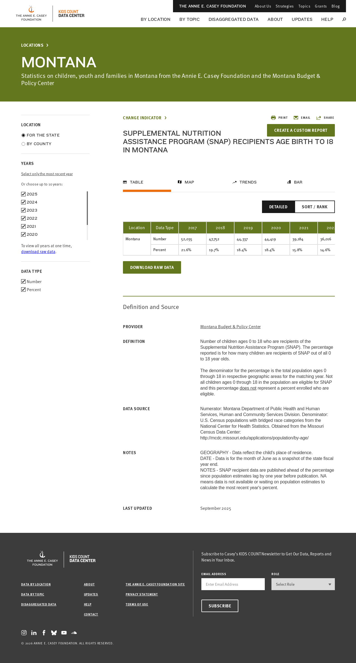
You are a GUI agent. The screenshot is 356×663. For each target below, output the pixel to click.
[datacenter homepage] (71, 14)
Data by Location (36, 584)
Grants (321, 6)
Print (279, 117)
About (275, 19)
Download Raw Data (152, 267)
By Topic (189, 19)
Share (325, 117)
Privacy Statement (142, 594)
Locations (32, 45)
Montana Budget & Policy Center (230, 327)
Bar (298, 182)
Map (189, 182)
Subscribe (220, 606)
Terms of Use (137, 604)
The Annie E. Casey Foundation (212, 6)
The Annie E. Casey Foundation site (155, 584)
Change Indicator (142, 118)
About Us (263, 6)
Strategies (285, 6)
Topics (304, 6)
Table (136, 182)
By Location (155, 19)
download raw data (38, 251)
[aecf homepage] (31, 13)
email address (213, 574)
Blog (336, 6)
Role (275, 574)
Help (327, 19)
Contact (91, 614)
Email (301, 117)
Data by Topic (32, 594)
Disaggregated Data (234, 19)
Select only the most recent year (47, 174)
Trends (248, 182)
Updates (302, 19)
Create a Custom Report (301, 130)
